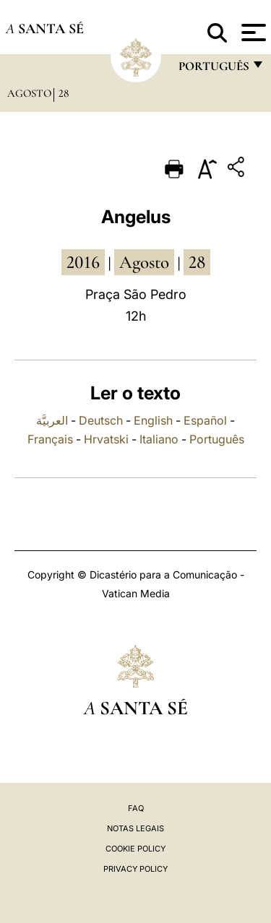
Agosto (29, 93)
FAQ (136, 808)
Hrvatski (106, 439)
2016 (83, 262)
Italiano (158, 439)
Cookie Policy (135, 849)
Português (216, 439)
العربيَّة (52, 420)
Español (205, 420)
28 (64, 93)
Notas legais (135, 828)
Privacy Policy (135, 869)
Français (50, 439)
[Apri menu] (252, 32)
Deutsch (101, 420)
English (153, 420)
